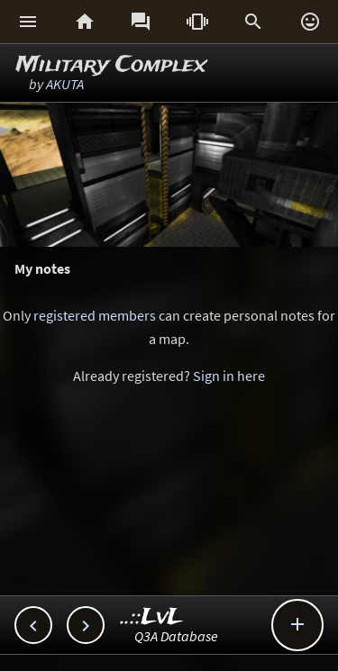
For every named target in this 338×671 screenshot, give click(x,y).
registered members (94, 315)
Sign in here (229, 376)
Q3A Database (176, 636)
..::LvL (152, 617)
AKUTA (65, 84)
